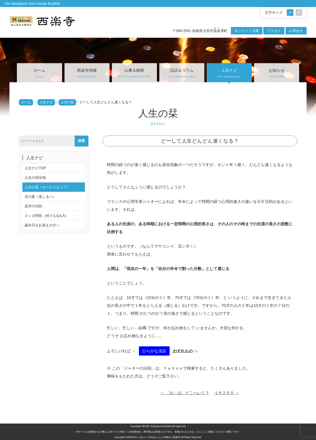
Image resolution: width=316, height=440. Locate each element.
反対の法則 (33, 206)
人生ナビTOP (35, 168)
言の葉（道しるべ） (40, 197)
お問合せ (296, 31)
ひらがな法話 (154, 351)
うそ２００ (226, 393)
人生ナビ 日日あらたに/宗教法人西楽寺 (159, 437)
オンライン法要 (246, 31)
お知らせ (276, 73)
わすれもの (182, 351)
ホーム (39, 73)
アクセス (274, 31)
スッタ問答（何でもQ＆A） (46, 216)
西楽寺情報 (87, 73)
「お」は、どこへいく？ (185, 393)
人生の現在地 (35, 177)
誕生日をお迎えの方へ (42, 225)
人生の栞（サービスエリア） (47, 187)
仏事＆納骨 (134, 73)
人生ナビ (229, 73)
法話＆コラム (181, 73)
